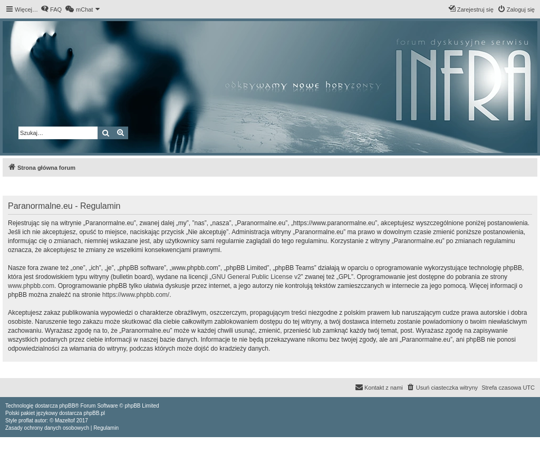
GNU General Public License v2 (256, 277)
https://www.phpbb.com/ (135, 294)
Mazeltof (65, 420)
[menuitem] (51, 9)
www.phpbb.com (31, 285)
